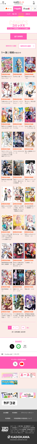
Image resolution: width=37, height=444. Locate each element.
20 (23, 327)
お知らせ (28, 14)
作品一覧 (14, 14)
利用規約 (14, 413)
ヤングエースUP (8, 354)
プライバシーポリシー (27, 413)
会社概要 (5, 413)
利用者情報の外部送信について (23, 418)
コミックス (21, 14)
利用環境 (7, 418)
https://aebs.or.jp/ (29, 432)
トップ (8, 14)
